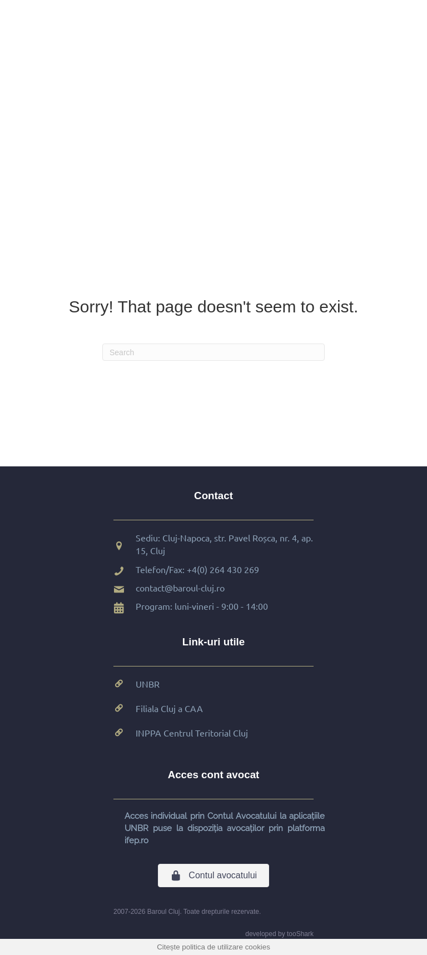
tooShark (300, 934)
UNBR (148, 683)
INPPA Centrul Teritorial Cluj (192, 732)
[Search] (213, 352)
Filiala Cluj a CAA (169, 708)
